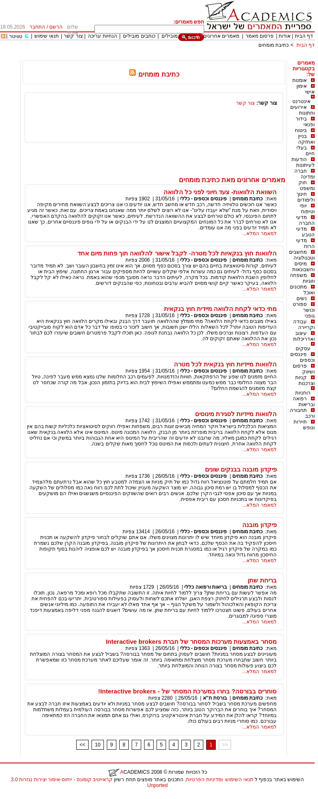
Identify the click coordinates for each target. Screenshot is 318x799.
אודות (285, 36)
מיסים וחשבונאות (303, 266)
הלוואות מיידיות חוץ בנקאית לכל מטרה (225, 364)
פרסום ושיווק (304, 369)
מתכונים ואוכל (302, 290)
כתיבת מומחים (273, 45)
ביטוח (301, 130)
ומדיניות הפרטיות (204, 779)
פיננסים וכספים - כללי (203, 199)
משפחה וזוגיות (302, 278)
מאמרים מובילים (178, 36)
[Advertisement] (164, 57)
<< (82, 745)
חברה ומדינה (304, 174)
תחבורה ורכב (302, 413)
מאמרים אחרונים (221, 36)
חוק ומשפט (307, 185)
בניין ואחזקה (306, 139)
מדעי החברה (305, 220)
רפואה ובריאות (304, 401)
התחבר (37, 27)
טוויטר (15, 36)
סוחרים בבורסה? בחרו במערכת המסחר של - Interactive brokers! (187, 691)
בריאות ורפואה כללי (205, 587)
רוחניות (303, 393)
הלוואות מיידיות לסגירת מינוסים (236, 413)
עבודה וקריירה (304, 324)
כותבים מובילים (139, 36)
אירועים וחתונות (302, 110)
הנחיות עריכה (102, 36)
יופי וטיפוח (307, 208)
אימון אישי (305, 89)
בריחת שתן (262, 580)
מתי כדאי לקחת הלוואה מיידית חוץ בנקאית (220, 308)
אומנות (299, 80)
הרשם (56, 27)
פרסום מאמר (260, 36)
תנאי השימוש (239, 779)
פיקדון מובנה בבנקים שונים (241, 469)
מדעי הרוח (305, 243)
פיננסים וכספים (302, 357)
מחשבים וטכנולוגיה (302, 255)
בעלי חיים (305, 150)
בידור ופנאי (305, 122)
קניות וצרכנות (305, 380)
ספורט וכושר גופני (304, 310)
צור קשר (73, 36)
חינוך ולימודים (305, 197)
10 (97, 745)
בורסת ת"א (215, 698)
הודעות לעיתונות (303, 162)
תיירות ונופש (304, 425)
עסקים (303, 348)
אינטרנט (301, 101)
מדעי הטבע (305, 232)
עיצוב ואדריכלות (304, 336)
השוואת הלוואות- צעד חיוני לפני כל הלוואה (220, 191)
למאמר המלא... (259, 233)
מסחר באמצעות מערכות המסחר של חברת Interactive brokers (191, 641)
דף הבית (304, 36)
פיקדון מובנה (259, 524)
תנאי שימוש (46, 36)
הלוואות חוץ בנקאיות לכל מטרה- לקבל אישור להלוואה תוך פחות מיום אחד (177, 253)
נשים (301, 298)
